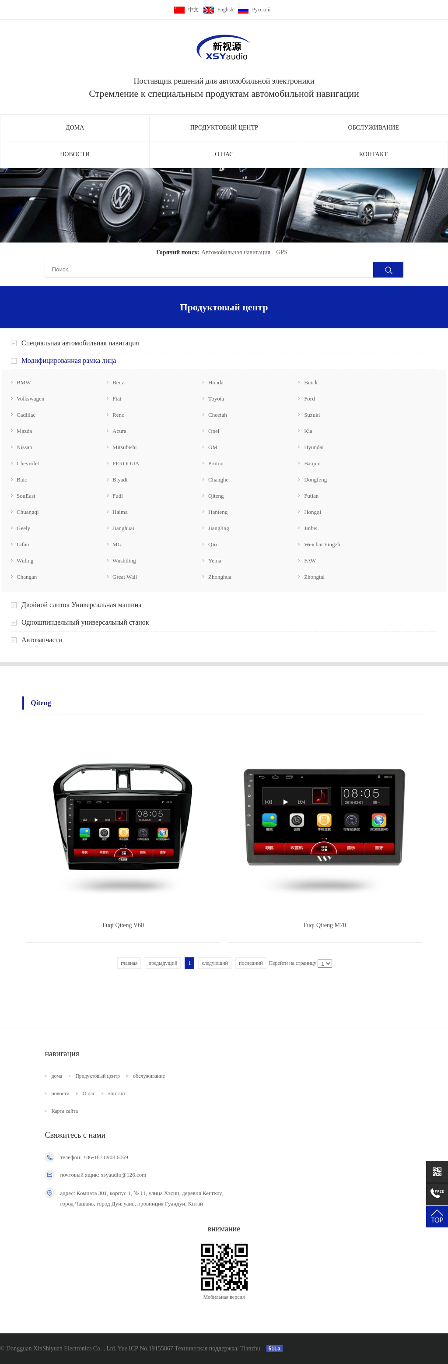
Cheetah (217, 414)
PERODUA (125, 463)
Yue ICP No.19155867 (145, 1348)
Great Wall (124, 576)
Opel (213, 431)
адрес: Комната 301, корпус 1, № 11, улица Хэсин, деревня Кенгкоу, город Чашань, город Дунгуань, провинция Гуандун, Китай (141, 1198)
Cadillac (26, 414)
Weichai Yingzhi (323, 544)
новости (75, 154)
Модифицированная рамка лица (68, 360)
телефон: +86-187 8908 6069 (94, 1157)
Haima (120, 512)
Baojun (312, 463)
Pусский (254, 10)
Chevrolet (28, 463)
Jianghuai (123, 528)
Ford (309, 398)
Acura (119, 431)
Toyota (216, 398)
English (218, 10)
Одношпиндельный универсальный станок (85, 622)
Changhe (218, 479)
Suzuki (312, 414)
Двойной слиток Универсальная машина (81, 604)
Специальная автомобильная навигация (80, 343)
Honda (216, 382)
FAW (310, 560)
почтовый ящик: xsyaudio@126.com (103, 1174)
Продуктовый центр (224, 127)
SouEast (26, 495)
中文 (186, 10)
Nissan (24, 447)
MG (117, 544)
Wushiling (124, 560)
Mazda (24, 431)
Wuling (25, 560)
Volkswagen (30, 398)
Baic (22, 479)
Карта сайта (64, 1111)
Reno (118, 414)
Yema (214, 560)
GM (212, 447)
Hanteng (218, 512)
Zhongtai (314, 576)
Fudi (117, 495)
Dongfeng (315, 479)
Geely (23, 528)
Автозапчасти (41, 639)
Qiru (213, 544)
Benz (118, 382)
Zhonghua (219, 576)
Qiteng (216, 495)
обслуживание (373, 127)
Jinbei (311, 528)
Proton (216, 463)
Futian (311, 495)
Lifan (23, 544)
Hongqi (312, 512)
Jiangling (218, 528)
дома (75, 127)
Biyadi (120, 479)
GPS (281, 252)
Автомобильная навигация (235, 252)
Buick (311, 382)
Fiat (116, 398)
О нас (224, 154)
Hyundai (314, 447)
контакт (373, 154)
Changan (27, 576)
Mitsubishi (124, 447)
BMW (24, 382)
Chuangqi (28, 512)
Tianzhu (249, 1348)
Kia (308, 431)
